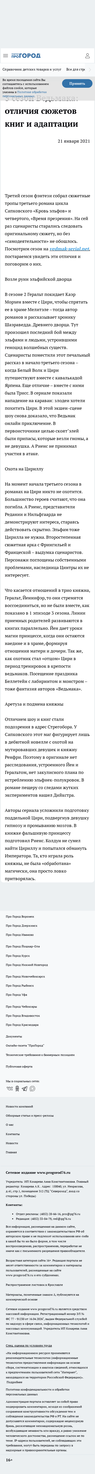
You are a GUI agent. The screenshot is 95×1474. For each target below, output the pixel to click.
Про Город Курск (18, 956)
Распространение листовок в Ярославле (34, 1285)
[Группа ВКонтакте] (9, 1088)
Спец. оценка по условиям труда (29, 1345)
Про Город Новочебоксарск (25, 976)
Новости (12, 1143)
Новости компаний (19, 1106)
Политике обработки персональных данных (25, 94)
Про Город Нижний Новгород (27, 965)
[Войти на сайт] (87, 56)
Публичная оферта (19, 1066)
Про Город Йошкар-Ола (23, 946)
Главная (11, 1152)
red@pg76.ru (62, 1219)
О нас (10, 1124)
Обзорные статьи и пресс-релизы (30, 1115)
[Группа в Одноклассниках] (17, 1088)
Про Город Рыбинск (20, 985)
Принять (77, 83)
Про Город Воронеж (20, 916)
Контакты (13, 1134)
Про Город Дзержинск (21, 925)
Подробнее (14, 1382)
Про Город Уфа (16, 994)
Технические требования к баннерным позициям (40, 1055)
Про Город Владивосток (23, 1015)
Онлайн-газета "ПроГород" (25, 1045)
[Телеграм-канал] (25, 1088)
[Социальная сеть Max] (32, 1088)
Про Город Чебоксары (21, 1006)
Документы (14, 1036)
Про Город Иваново (20, 935)
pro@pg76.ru (71, 1214)
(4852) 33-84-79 (41, 1219)
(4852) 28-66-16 (50, 1214)
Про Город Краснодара (22, 1025)
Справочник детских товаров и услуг (32, 69)
